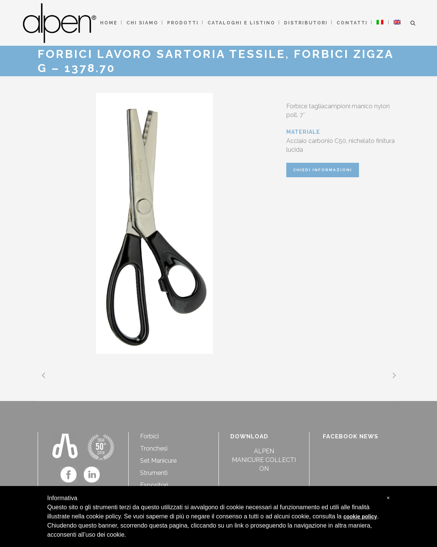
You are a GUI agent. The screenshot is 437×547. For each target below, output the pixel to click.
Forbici (149, 436)
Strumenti (153, 472)
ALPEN (264, 451)
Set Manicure (158, 460)
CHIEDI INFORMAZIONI (322, 170)
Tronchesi (153, 448)
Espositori (154, 485)
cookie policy (360, 516)
